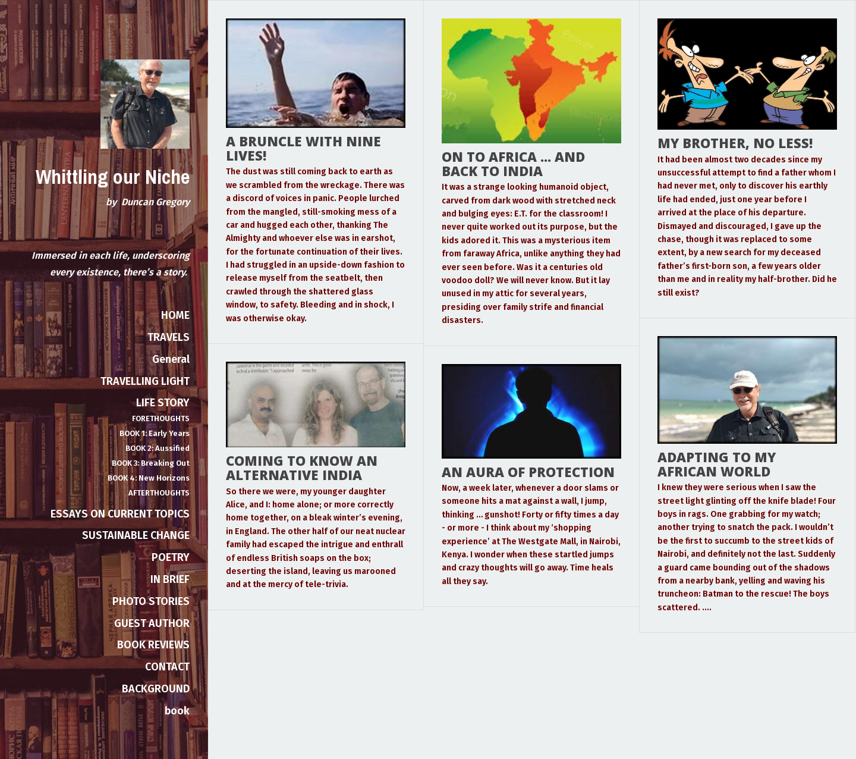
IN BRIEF (170, 579)
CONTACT (167, 666)
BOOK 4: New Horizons (149, 477)
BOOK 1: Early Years (154, 433)
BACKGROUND (156, 688)
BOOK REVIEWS (153, 644)
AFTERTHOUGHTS (159, 492)
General (171, 359)
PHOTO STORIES (151, 601)
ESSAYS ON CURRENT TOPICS (120, 513)
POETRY (171, 557)
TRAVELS (168, 337)
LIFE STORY (163, 402)
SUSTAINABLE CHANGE (136, 535)
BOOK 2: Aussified (157, 448)
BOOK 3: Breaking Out (151, 463)
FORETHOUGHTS (161, 418)
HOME (175, 315)
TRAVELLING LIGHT (145, 381)
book (177, 710)
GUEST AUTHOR (152, 623)
